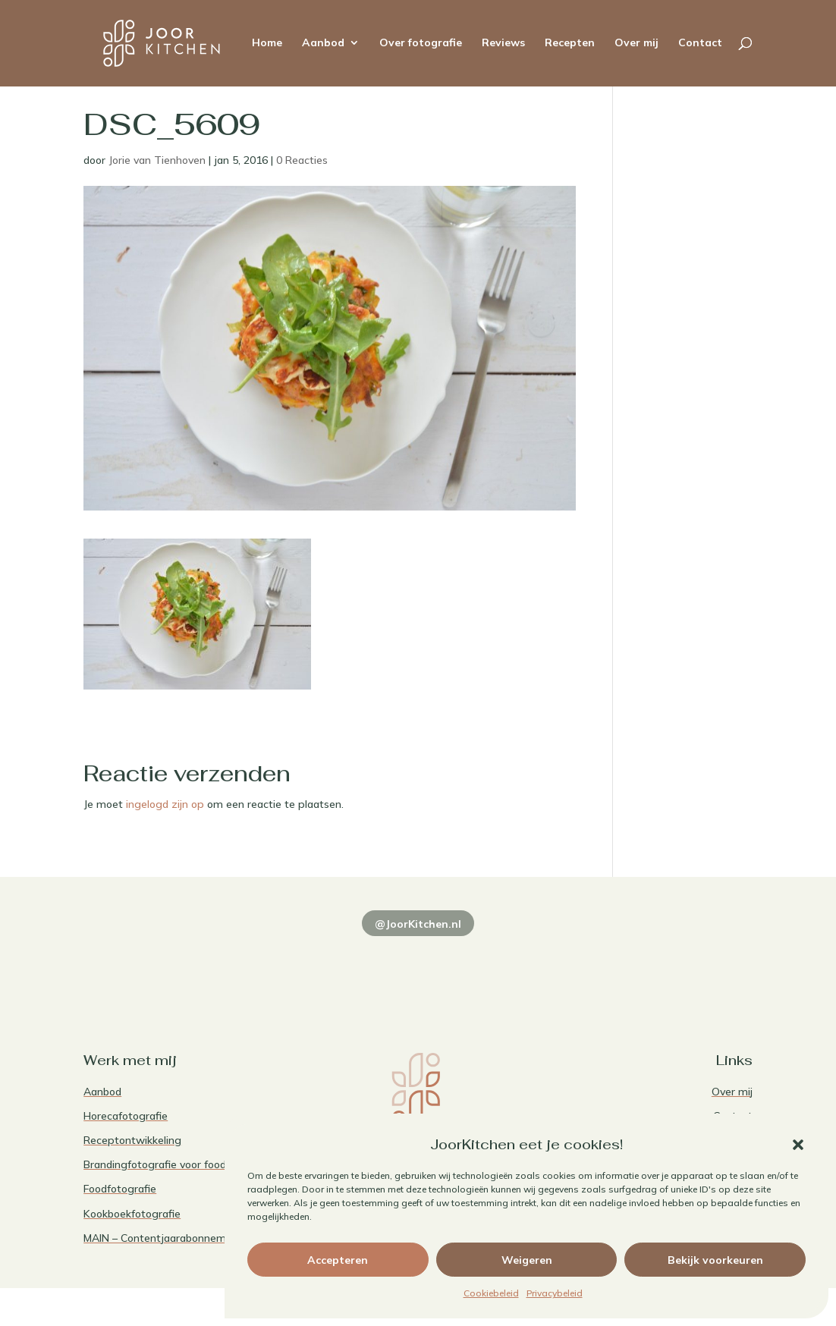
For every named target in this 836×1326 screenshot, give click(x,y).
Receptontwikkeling (132, 1140)
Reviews (503, 45)
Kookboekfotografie (132, 1214)
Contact (700, 45)
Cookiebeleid (491, 1293)
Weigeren (526, 1260)
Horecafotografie (125, 1116)
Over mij (636, 45)
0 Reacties (302, 160)
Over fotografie (420, 45)
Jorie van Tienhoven (157, 160)
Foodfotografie (119, 1189)
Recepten (570, 45)
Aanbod (323, 45)
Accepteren (337, 1260)
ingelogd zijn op (165, 804)
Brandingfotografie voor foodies (161, 1164)
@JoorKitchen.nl (418, 924)
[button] (798, 1144)
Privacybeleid (554, 1293)
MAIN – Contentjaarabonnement (163, 1238)
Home (267, 45)
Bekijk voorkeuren (715, 1260)
